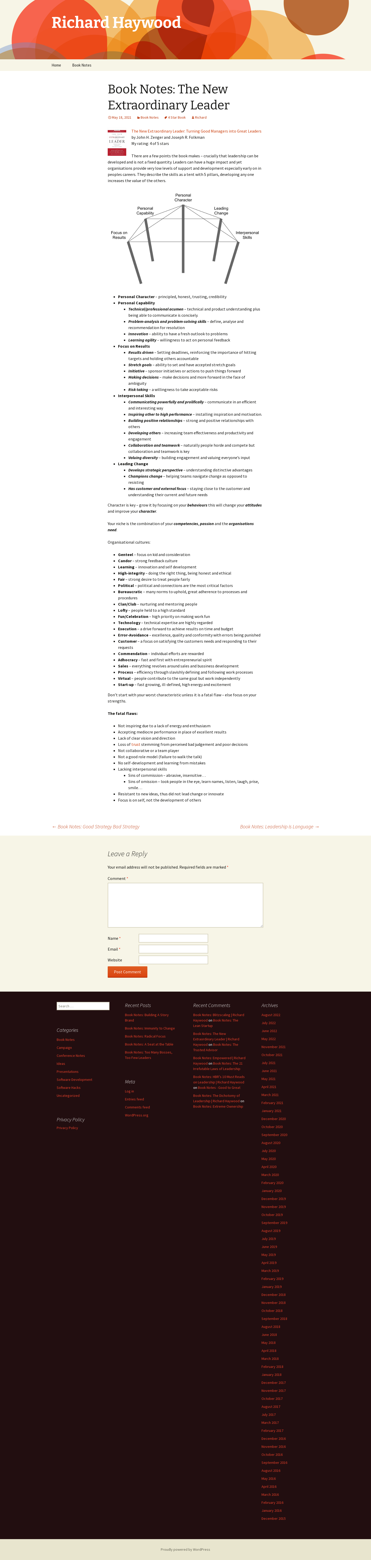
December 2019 (274, 1198)
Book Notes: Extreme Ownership (218, 1106)
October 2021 (272, 1054)
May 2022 (269, 1038)
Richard (201, 117)
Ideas (61, 1063)
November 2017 (274, 1390)
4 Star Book (177, 117)
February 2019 (272, 1278)
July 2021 (269, 1062)
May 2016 (269, 1478)
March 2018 (270, 1358)
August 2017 (271, 1406)
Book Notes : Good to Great (219, 1087)
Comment (118, 878)
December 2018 (274, 1294)
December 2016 (274, 1438)
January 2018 (272, 1374)
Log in (129, 1091)
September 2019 (274, 1222)
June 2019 (269, 1246)
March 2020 (270, 1174)
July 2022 (269, 1022)
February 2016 (272, 1502)
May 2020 (269, 1158)
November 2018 (274, 1302)
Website (115, 959)
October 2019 (272, 1214)
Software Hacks (69, 1087)
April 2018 (269, 1350)
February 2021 (272, 1102)
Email (114, 949)
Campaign (64, 1047)
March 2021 (270, 1094)
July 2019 (269, 1238)
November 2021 (274, 1046)
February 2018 (272, 1366)
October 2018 (272, 1310)
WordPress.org (136, 1115)
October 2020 (272, 1126)
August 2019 (271, 1230)
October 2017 (272, 1398)
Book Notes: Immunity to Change (150, 1028)
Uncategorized (68, 1095)
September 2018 (274, 1318)
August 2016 (271, 1470)
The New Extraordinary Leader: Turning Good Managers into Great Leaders (196, 131)
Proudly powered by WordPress (185, 1549)
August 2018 (271, 1326)
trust (135, 744)
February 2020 (272, 1182)
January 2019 (272, 1286)
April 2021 (269, 1086)
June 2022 (269, 1030)
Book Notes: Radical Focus (145, 1036)
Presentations (68, 1071)
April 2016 (269, 1486)
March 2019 (270, 1270)
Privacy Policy (67, 1127)
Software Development (74, 1079)
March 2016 (270, 1494)
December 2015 (274, 1518)
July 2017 (269, 1414)
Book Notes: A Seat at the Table (149, 1044)
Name (114, 938)
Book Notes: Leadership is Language (279, 826)
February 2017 (272, 1430)
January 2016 (272, 1510)
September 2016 (274, 1462)
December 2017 (274, 1382)
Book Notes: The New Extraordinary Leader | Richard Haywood (216, 1039)
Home (56, 65)
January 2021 (272, 1110)
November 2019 (274, 1206)
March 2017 (270, 1422)
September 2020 (274, 1134)
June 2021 (269, 1070)
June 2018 (269, 1334)
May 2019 (269, 1254)
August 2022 (271, 1014)
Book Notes (81, 65)
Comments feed (137, 1107)
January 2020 (272, 1190)
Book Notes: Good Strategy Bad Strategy (95, 826)
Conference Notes (71, 1055)
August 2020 (271, 1142)
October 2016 (272, 1454)
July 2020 (269, 1150)
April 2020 (269, 1166)
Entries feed (134, 1099)
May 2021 (269, 1078)
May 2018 (269, 1342)
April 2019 (269, 1262)
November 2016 (274, 1446)
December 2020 (274, 1118)
